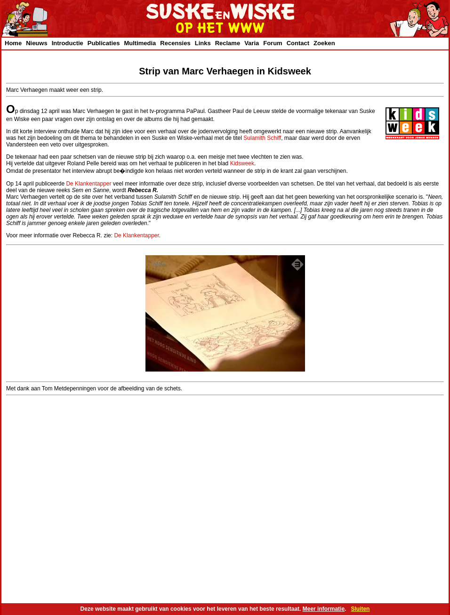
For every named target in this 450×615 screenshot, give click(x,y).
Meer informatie (324, 609)
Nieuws (37, 43)
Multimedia (140, 43)
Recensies (175, 43)
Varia (251, 43)
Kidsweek (242, 163)
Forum (272, 43)
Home (13, 43)
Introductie (67, 43)
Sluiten (360, 609)
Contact (298, 43)
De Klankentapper (88, 183)
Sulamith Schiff (262, 138)
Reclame (227, 43)
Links (203, 43)
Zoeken (324, 43)
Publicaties (104, 43)
